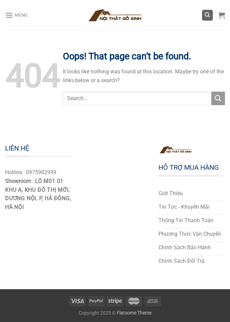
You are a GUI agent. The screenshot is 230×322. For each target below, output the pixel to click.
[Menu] (16, 15)
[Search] (207, 15)
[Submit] (218, 98)
